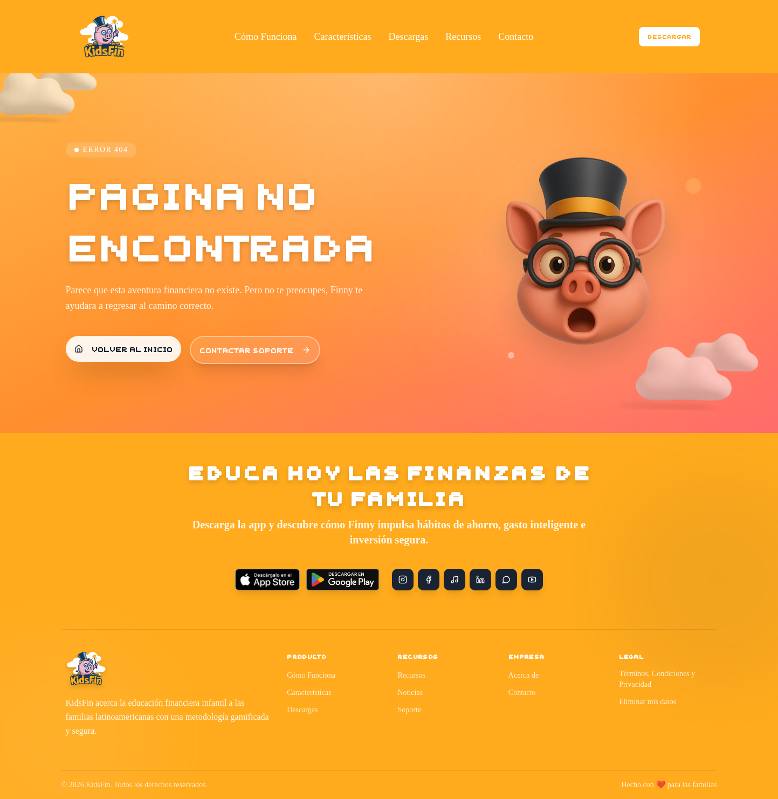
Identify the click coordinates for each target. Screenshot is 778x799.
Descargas (302, 710)
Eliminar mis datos (647, 702)
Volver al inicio (123, 348)
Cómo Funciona (311, 675)
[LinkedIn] (480, 579)
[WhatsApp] (506, 579)
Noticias (410, 692)
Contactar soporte (255, 350)
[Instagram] (403, 579)
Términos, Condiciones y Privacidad (657, 679)
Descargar (669, 36)
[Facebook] (428, 579)
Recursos (411, 675)
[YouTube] (532, 579)
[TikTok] (454, 579)
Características (309, 692)
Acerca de (523, 675)
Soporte (409, 710)
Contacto (522, 692)
